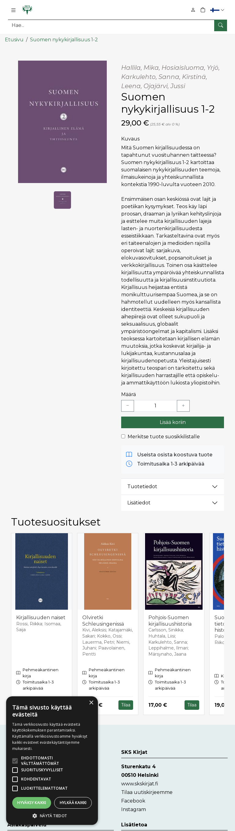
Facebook (133, 800)
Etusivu (14, 39)
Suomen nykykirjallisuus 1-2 (64, 39)
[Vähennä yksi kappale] (127, 405)
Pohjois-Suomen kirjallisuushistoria (170, 620)
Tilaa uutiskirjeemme (147, 792)
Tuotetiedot (142, 486)
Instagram (133, 809)
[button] (218, 10)
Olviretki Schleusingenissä (103, 620)
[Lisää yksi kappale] (183, 405)
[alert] (52, 760)
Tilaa (125, 704)
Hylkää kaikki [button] (73, 802)
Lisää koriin (173, 422)
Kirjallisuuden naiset (40, 617)
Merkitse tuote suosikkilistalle (164, 436)
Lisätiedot (139, 502)
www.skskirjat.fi (139, 783)
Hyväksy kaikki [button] (31, 802)
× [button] (91, 703)
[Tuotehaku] (117, 25)
